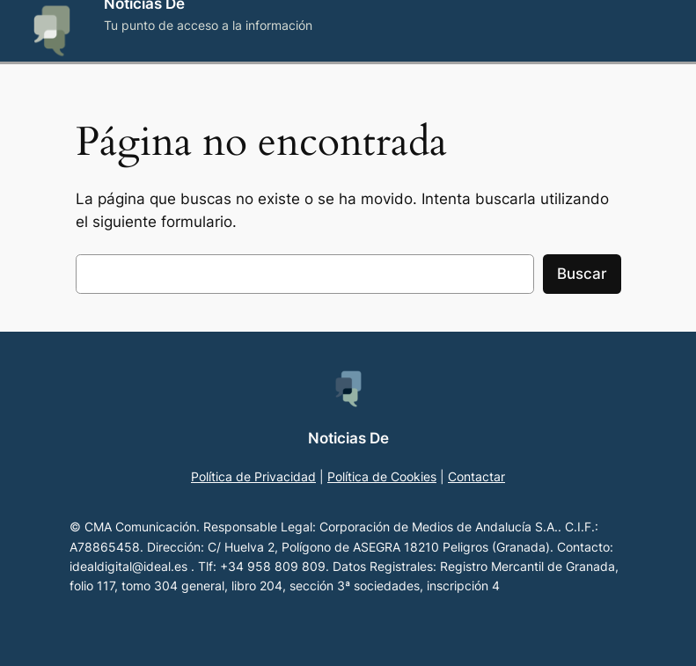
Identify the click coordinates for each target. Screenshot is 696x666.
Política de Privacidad (253, 476)
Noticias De (348, 438)
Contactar (476, 476)
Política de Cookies (381, 476)
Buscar (582, 273)
